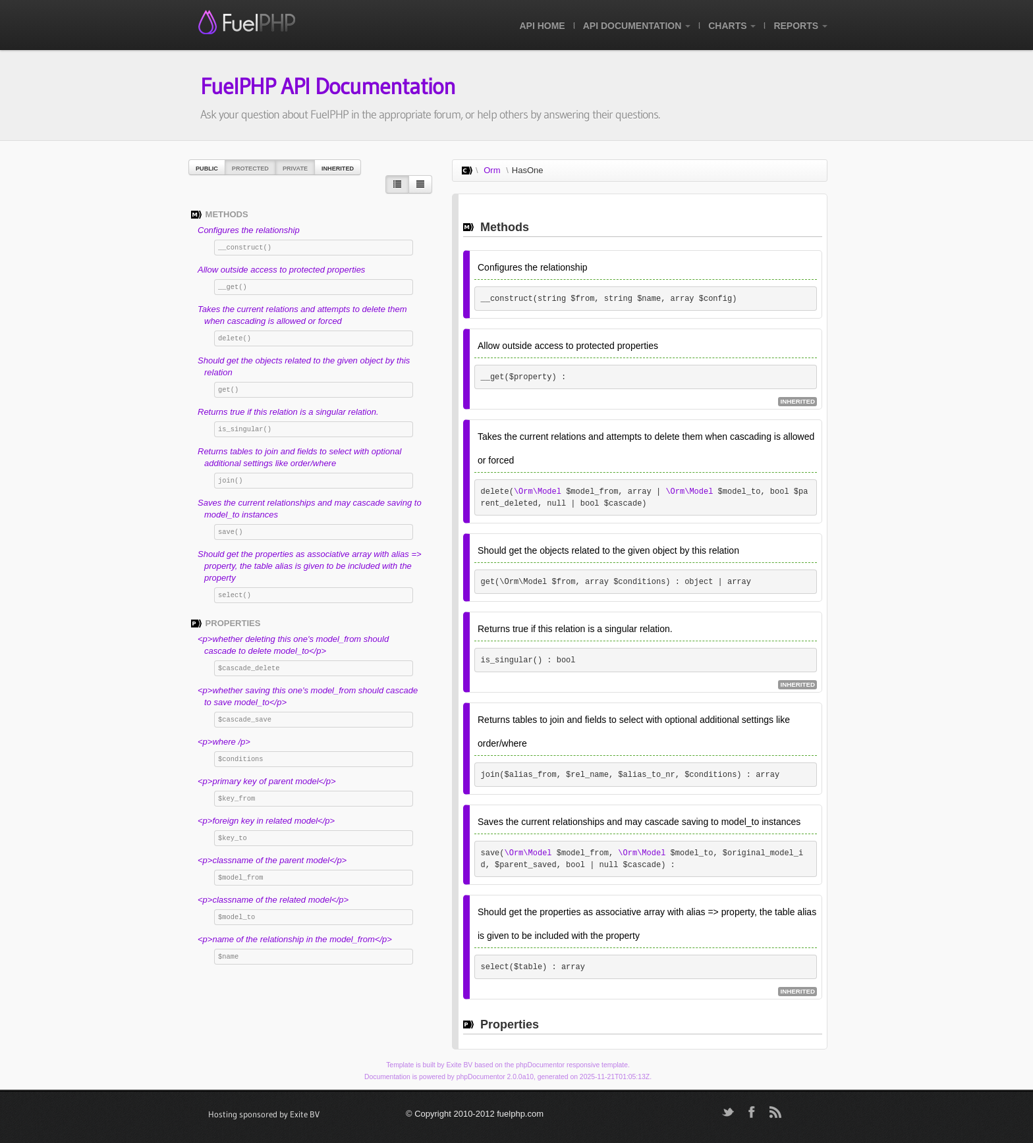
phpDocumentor (540, 1065)
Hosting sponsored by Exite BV (264, 1114)
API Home (542, 25)
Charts (732, 25)
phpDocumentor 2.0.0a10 (495, 1076)
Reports (800, 25)
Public (207, 168)
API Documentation (636, 25)
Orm (492, 170)
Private (295, 168)
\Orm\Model (537, 491)
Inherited (337, 168)
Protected (250, 168)
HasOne (528, 170)
